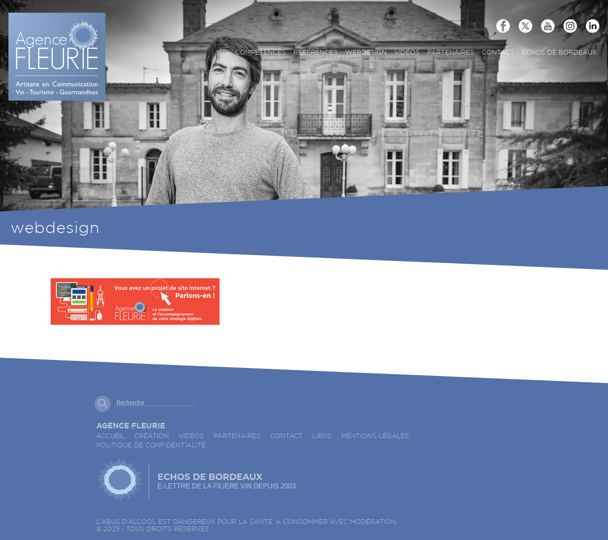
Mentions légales (375, 436)
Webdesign (366, 52)
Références (315, 52)
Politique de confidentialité (151, 445)
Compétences (260, 52)
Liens (321, 436)
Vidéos (407, 52)
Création (151, 436)
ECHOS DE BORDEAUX (559, 52)
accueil (110, 436)
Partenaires (450, 52)
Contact (498, 52)
